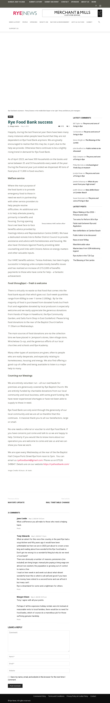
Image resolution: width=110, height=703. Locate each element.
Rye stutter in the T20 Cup (83, 256)
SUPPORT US (13, 28)
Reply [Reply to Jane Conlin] (18, 528)
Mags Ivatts (14, 126)
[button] (99, 22)
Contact (65, 2)
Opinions (33, 22)
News (10, 117)
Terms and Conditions (56, 696)
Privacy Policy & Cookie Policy (77, 696)
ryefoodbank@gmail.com (30, 460)
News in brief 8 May (81, 240)
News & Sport (14, 22)
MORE (94, 2)
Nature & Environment (59, 22)
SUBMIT (89, 22)
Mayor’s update (16, 502)
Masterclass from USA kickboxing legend (86, 249)
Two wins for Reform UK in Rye (85, 219)
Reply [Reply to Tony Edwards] (18, 589)
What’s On (44, 22)
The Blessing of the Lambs (83, 260)
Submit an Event (52, 2)
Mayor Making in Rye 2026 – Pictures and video (84, 213)
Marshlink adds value (81, 244)
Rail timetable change (58, 502)
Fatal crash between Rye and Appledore (84, 224)
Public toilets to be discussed (84, 235)
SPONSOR (75, 2)
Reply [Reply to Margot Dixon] (18, 619)
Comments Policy (39, 696)
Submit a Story (35, 2)
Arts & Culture (78, 22)
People (25, 22)
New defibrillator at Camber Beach (87, 231)
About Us (85, 2)
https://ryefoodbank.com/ (56, 464)
